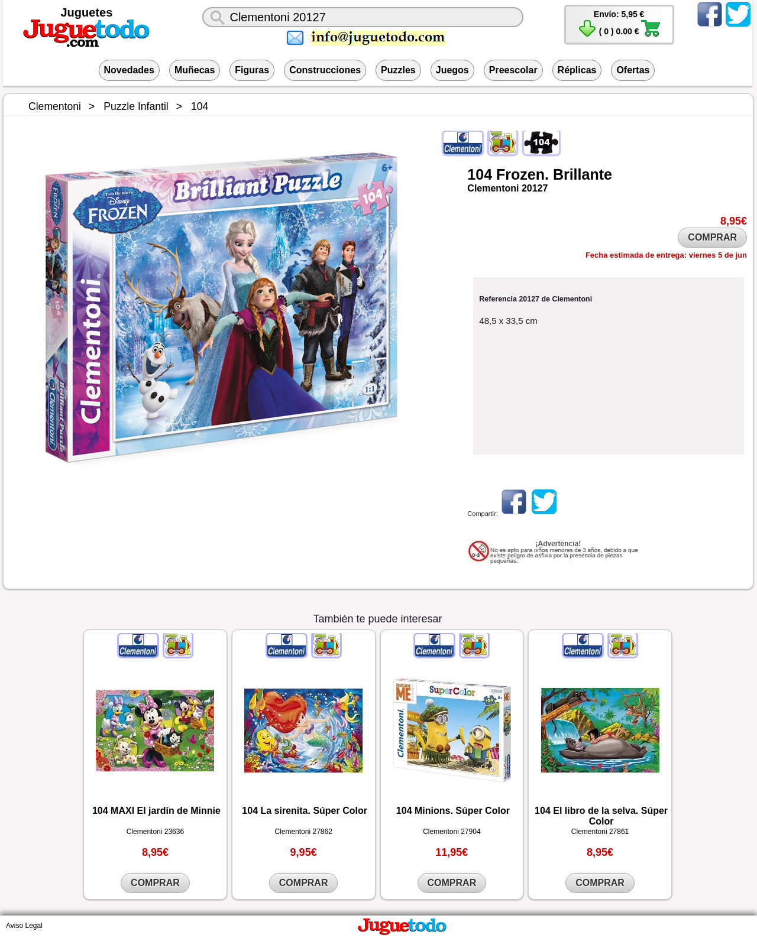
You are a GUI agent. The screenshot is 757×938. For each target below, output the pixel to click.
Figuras (252, 70)
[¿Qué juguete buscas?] (362, 17)
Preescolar (513, 70)
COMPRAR (712, 237)
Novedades (129, 70)
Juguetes (87, 12)
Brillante (582, 174)
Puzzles (398, 70)
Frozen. (522, 174)
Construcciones (325, 70)
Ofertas (632, 70)
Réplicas (577, 70)
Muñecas (194, 70)
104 (479, 174)
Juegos (452, 70)
